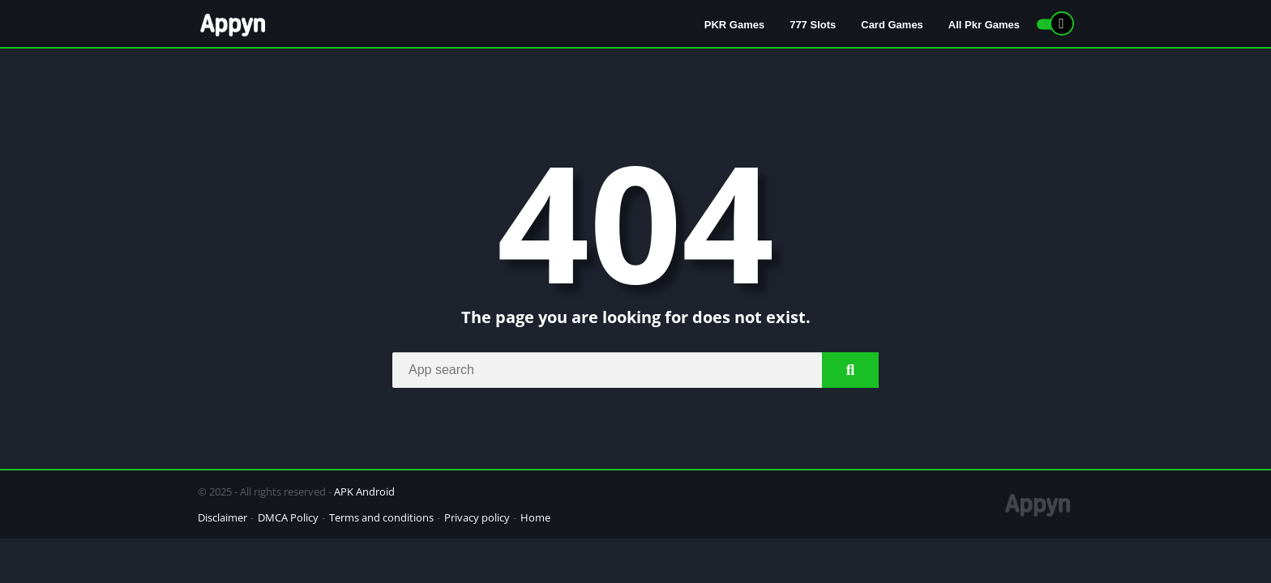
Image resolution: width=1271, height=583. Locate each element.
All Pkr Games (984, 25)
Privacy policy (477, 517)
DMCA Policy (288, 517)
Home (535, 517)
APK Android (364, 491)
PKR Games (734, 25)
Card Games (892, 25)
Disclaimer (222, 517)
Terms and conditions (381, 517)
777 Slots (813, 25)
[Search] (635, 370)
